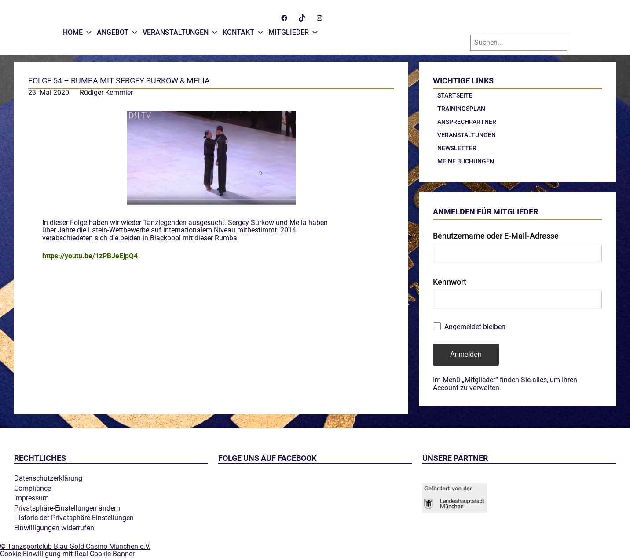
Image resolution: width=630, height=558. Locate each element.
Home (77, 30)
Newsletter (456, 148)
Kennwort (449, 281)
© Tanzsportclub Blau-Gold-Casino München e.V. (75, 546)
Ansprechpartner (466, 121)
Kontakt (243, 30)
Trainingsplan (461, 108)
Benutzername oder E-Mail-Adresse (496, 235)
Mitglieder (293, 30)
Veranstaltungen (180, 30)
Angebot (117, 30)
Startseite (454, 95)
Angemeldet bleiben (474, 327)
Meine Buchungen (465, 161)
